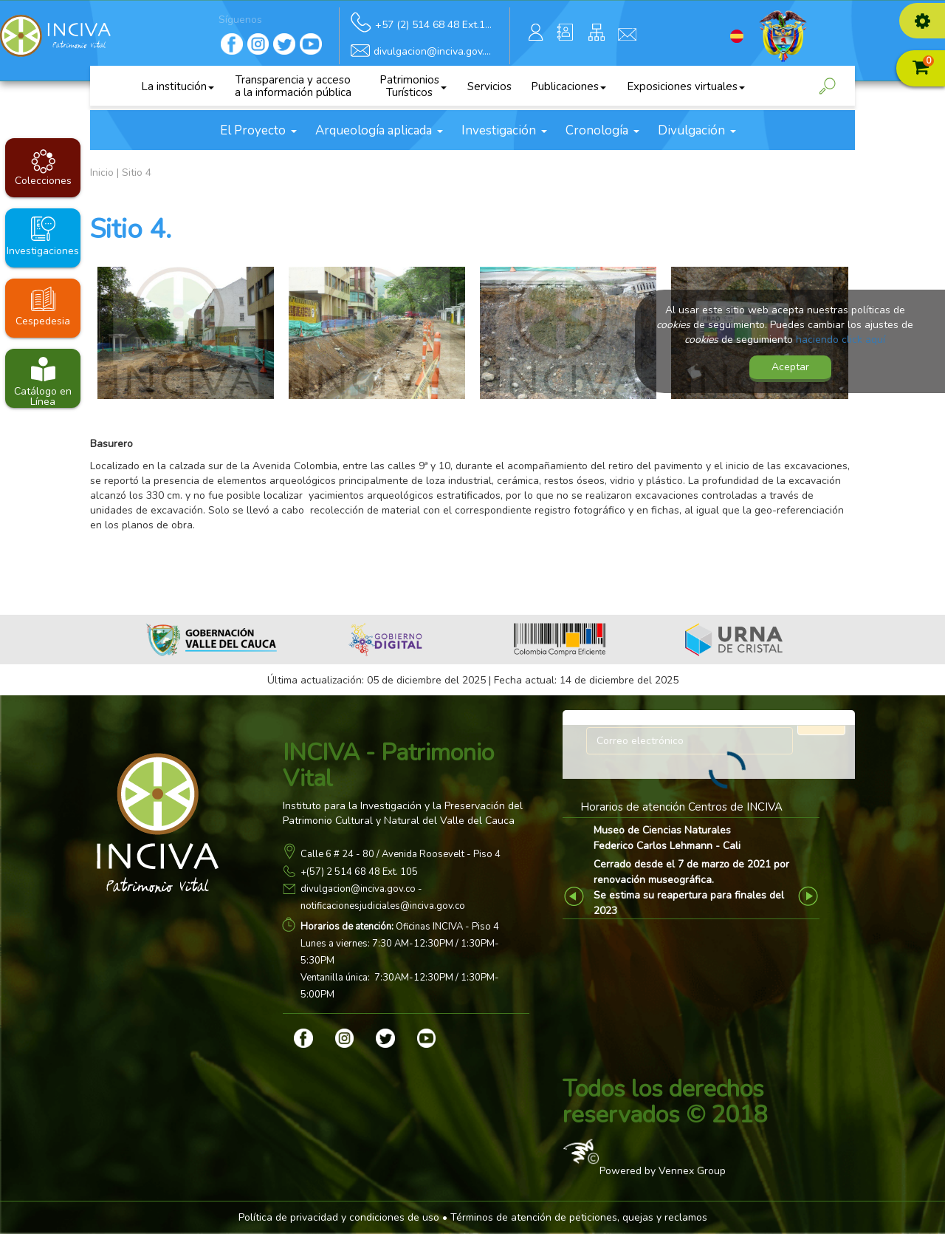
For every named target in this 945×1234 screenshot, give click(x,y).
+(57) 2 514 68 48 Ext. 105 (359, 872)
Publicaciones (568, 86)
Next (810, 896)
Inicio (102, 173)
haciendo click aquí (840, 340)
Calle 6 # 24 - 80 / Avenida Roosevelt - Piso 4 (400, 854)
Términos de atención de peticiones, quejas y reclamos (578, 1217)
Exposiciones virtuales (686, 86)
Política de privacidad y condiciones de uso (338, 1217)
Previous (576, 896)
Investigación (504, 130)
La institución (177, 86)
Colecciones (43, 181)
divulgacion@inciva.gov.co (358, 889)
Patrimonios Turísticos (413, 86)
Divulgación (697, 130)
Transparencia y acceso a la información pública (293, 86)
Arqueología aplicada (379, 130)
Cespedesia (43, 321)
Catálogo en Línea (43, 396)
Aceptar (790, 367)
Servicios (489, 86)
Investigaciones (43, 251)
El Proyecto (258, 130)
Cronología (602, 130)
